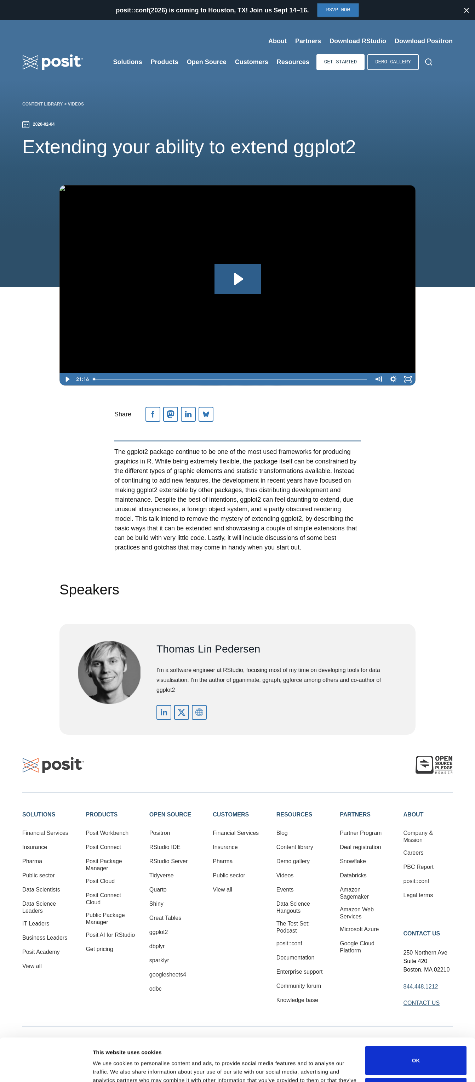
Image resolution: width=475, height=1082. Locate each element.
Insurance (34, 847)
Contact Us (422, 933)
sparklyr (159, 960)
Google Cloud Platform (357, 946)
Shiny (156, 904)
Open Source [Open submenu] (207, 62)
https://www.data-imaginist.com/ (199, 712)
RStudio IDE (165, 847)
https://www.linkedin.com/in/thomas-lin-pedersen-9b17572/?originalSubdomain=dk (163, 712)
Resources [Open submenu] (293, 62)
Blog (282, 833)
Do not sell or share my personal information (416, 1051)
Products (102, 815)
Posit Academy (41, 952)
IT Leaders (35, 924)
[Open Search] (428, 62)
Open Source (170, 815)
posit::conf (289, 943)
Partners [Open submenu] (308, 41)
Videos (76, 104)
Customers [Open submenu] (251, 62)
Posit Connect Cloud (103, 898)
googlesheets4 (167, 975)
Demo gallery (393, 62)
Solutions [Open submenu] (127, 62)
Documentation (295, 958)
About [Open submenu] (277, 41)
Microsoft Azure (359, 929)
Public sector (38, 875)
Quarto (158, 890)
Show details (109, 1068)
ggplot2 (158, 932)
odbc (155, 989)
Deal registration (360, 847)
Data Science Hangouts (293, 907)
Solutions (38, 815)
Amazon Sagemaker (354, 893)
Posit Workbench (107, 833)
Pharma (32, 861)
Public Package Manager (105, 918)
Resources (294, 815)
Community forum (298, 986)
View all (32, 966)
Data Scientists (41, 890)
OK (416, 1020)
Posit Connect (103, 847)
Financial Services (45, 833)
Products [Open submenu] (164, 62)
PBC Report (419, 867)
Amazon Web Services (357, 912)
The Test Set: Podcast (293, 927)
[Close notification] (466, 10)
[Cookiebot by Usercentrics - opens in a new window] (46, 1068)
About (414, 815)
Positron (159, 833)
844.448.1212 (421, 987)
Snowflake (353, 861)
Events (285, 890)
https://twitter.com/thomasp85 (181, 712)
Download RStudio (358, 41)
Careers (414, 853)
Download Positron (424, 41)
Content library (42, 104)
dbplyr (157, 946)
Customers (231, 815)
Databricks (353, 875)
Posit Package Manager (104, 864)
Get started (340, 62)
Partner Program (361, 833)
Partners (355, 815)
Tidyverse (161, 875)
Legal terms (418, 895)
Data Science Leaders (39, 907)
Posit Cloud (100, 881)
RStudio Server (168, 861)
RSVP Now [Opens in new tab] (338, 10)
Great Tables (165, 918)
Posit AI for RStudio (110, 935)
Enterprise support (299, 972)
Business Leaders (44, 938)
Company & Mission (418, 836)
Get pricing (99, 949)
